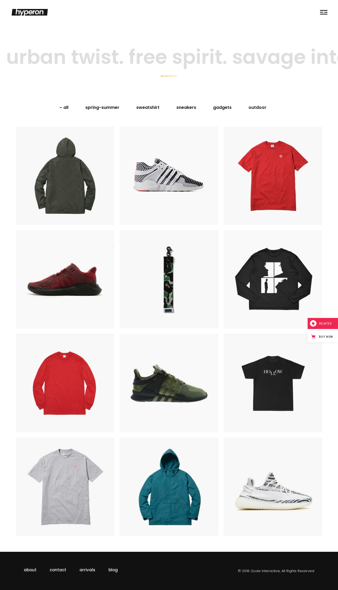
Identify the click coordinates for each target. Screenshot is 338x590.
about (30, 570)
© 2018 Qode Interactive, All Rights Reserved (276, 570)
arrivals (87, 570)
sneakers (186, 107)
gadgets (222, 107)
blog (113, 570)
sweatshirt (147, 107)
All (65, 107)
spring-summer (102, 107)
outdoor (257, 107)
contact (58, 570)
